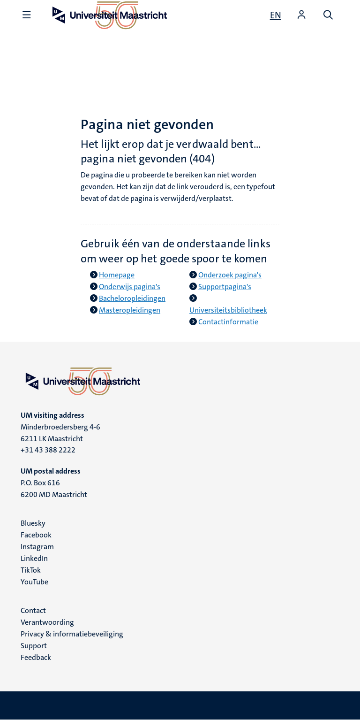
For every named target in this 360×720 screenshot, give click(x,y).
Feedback (36, 657)
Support (34, 646)
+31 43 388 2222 (48, 450)
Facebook (36, 535)
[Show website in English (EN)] (275, 15)
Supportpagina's (224, 286)
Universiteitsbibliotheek (228, 310)
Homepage (117, 275)
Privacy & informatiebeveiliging (72, 634)
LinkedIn (34, 558)
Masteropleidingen (129, 310)
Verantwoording (47, 622)
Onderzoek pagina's (230, 275)
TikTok (31, 570)
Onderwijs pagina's (129, 286)
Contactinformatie (228, 322)
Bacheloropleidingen (132, 298)
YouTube (34, 582)
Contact (33, 610)
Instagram (37, 546)
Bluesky (33, 523)
